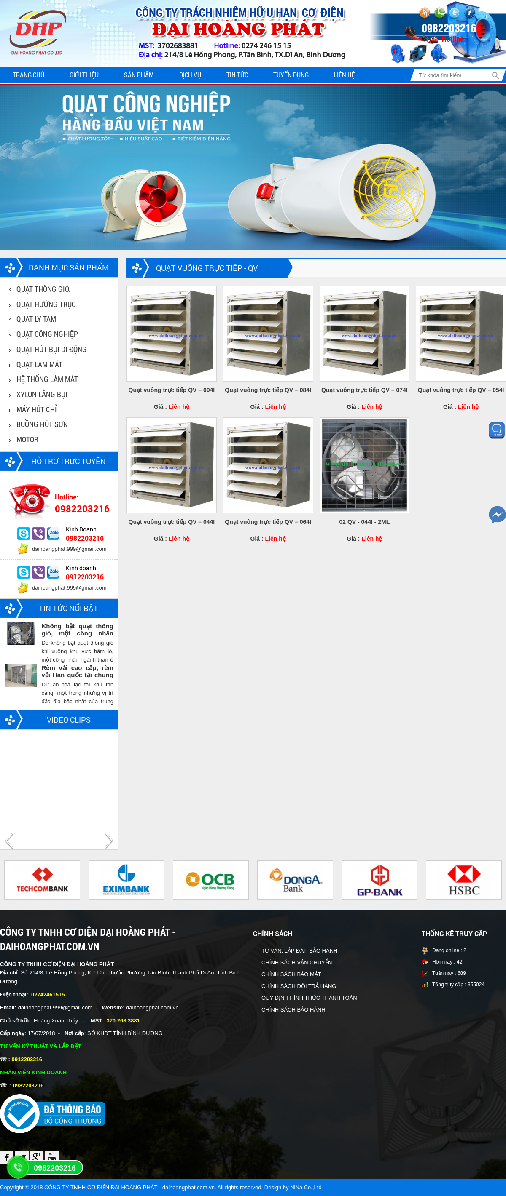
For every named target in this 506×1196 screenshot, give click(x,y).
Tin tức (237, 74)
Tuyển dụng (291, 74)
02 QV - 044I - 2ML (364, 521)
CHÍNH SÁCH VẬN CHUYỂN (296, 962)
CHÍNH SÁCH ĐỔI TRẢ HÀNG (298, 986)
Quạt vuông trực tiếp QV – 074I (364, 390)
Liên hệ (344, 74)
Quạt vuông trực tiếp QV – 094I (172, 390)
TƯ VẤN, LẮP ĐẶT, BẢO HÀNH (299, 951)
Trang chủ (28, 74)
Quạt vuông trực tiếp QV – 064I (268, 521)
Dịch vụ (190, 74)
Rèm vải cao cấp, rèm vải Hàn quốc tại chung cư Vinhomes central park (77, 671)
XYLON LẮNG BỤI (41, 394)
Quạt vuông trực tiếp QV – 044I (172, 521)
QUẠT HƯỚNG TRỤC (46, 304)
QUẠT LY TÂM (36, 319)
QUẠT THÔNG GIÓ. (43, 289)
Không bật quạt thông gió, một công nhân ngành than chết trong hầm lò (77, 629)
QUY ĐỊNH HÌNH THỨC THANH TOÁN (309, 998)
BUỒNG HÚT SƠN (42, 424)
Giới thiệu (84, 74)
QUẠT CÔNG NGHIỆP (47, 334)
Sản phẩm (139, 74)
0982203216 (55, 1168)
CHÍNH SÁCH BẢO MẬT (291, 974)
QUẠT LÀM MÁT (39, 364)
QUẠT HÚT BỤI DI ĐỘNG (51, 349)
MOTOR (27, 439)
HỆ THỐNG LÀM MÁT (47, 379)
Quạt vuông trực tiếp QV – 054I (461, 390)
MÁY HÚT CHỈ (36, 409)
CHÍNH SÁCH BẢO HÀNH (293, 1009)
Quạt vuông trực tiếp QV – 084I (268, 390)
